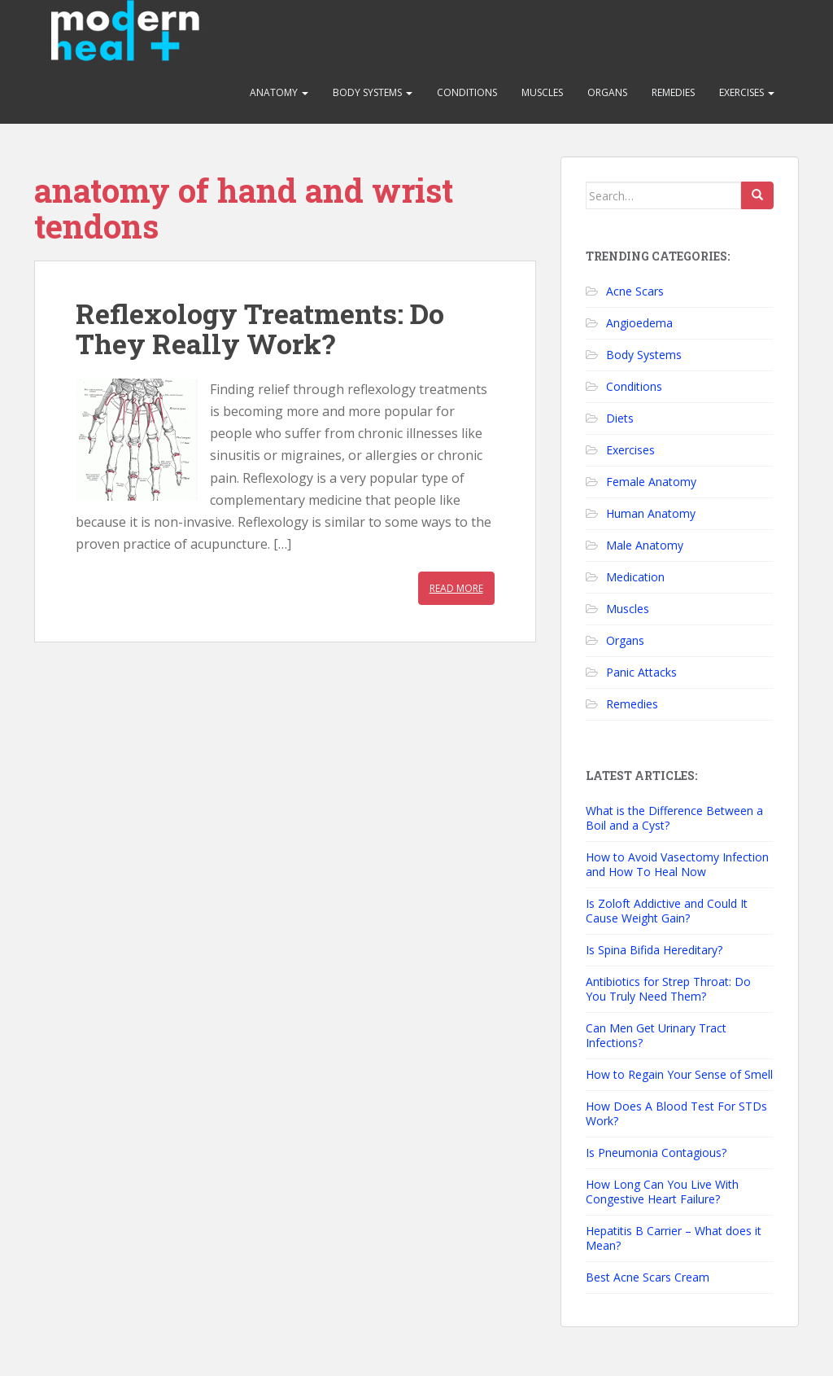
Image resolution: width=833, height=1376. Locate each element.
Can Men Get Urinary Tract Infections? (656, 1035)
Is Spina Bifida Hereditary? (654, 950)
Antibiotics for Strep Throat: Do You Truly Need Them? (668, 989)
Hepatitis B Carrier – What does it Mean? (673, 1238)
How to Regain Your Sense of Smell (679, 1074)
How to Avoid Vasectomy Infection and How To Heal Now (677, 864)
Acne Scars (635, 291)
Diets (620, 418)
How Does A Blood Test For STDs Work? (676, 1113)
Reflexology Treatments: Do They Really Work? (260, 328)
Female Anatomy (651, 481)
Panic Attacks (641, 672)
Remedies (673, 92)
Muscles (542, 92)
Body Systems (372, 92)
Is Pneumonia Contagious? (656, 1152)
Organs (607, 92)
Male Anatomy (644, 545)
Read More (456, 588)
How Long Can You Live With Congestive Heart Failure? (662, 1192)
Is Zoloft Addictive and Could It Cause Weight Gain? (667, 911)
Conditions (467, 92)
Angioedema (639, 323)
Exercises (746, 92)
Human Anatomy (651, 513)
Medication (635, 577)
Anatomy (279, 92)
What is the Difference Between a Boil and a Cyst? (674, 818)
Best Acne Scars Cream (647, 1277)
